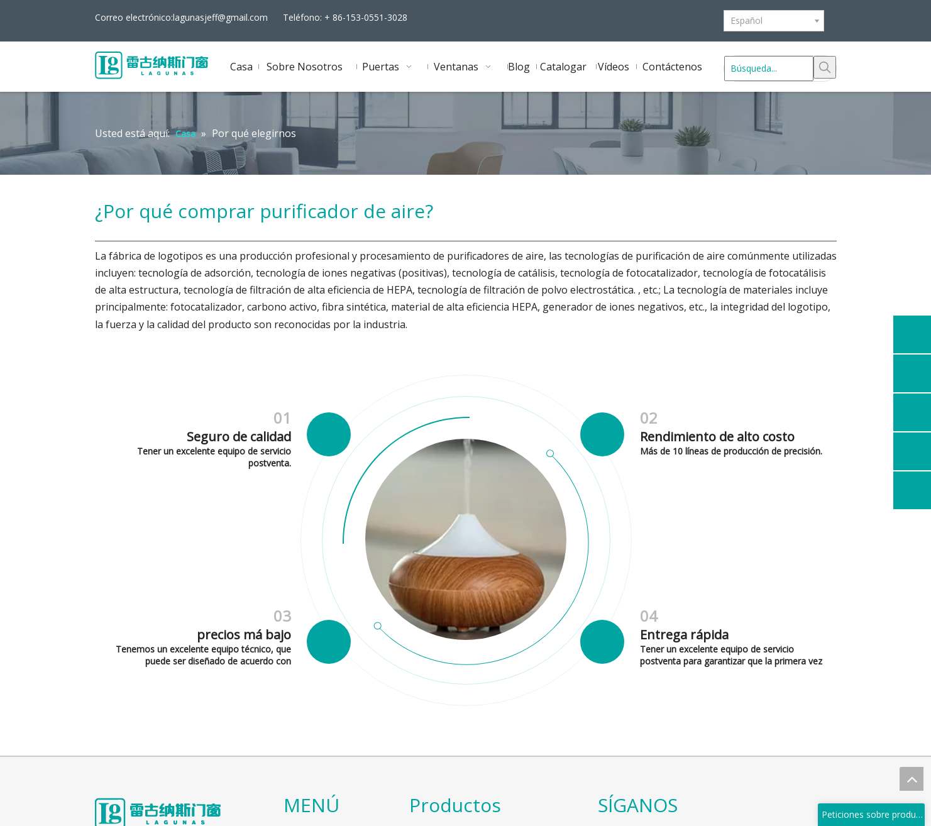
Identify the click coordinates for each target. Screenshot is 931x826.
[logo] (105, 805)
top (911, 779)
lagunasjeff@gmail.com (220, 17)
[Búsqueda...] (768, 68)
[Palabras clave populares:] (824, 67)
